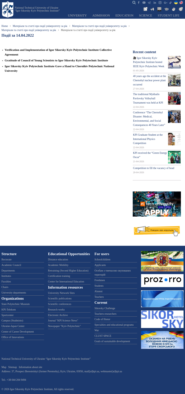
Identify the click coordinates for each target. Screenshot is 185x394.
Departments (8, 270)
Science (145, 15)
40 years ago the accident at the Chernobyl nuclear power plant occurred (149, 80)
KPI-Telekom (8, 309)
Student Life (168, 15)
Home (4, 26)
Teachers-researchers (105, 313)
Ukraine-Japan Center (12, 326)
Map (3, 367)
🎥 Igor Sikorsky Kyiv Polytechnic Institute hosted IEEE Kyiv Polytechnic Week (148, 62)
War (96, 330)
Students (99, 285)
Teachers (99, 296)
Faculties (6, 281)
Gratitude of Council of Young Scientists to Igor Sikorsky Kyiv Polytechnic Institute (56, 60)
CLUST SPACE (102, 335)
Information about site (30, 367)
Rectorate (6, 259)
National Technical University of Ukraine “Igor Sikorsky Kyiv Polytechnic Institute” (37, 9)
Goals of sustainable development (112, 341)
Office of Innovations (12, 337)
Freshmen (99, 280)
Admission (101, 15)
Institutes (6, 276)
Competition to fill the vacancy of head (153, 168)
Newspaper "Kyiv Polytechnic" (64, 326)
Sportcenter (7, 315)
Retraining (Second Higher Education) (68, 270)
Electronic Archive (58, 315)
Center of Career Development (17, 331)
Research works (56, 309)
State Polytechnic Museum (15, 304)
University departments (13, 292)
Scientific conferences (59, 304)
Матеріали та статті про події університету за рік (40, 26)
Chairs (4, 287)
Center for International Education (66, 281)
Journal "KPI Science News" (63, 320)
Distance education (58, 259)
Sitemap (12, 367)
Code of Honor (102, 319)
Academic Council (11, 265)
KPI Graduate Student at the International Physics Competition (148, 139)
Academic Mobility (58, 265)
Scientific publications (60, 298)
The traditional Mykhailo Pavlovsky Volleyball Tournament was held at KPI (148, 98)
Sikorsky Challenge (104, 308)
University (77, 15)
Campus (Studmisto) (12, 320)
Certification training (59, 276)
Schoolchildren (102, 259)
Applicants (100, 265)
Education (124, 15)
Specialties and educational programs (114, 324)
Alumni (98, 291)
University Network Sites (61, 292)
